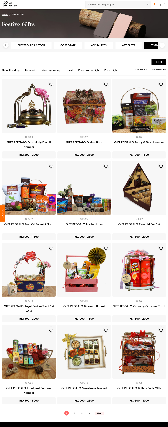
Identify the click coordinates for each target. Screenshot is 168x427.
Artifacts (128, 45)
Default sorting (11, 70)
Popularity (31, 70)
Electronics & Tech (31, 45)
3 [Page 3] (82, 413)
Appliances (99, 45)
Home (5, 14)
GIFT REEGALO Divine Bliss (84, 142)
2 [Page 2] (74, 413)
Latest (69, 70)
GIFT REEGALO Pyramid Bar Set (139, 224)
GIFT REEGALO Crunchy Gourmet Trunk (139, 306)
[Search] (148, 4)
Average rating (51, 70)
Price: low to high (88, 70)
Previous (6, 45)
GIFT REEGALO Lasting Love (84, 224)
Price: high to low (114, 70)
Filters (159, 62)
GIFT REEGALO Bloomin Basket (84, 306)
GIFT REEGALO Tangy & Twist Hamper (139, 142)
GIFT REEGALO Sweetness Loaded (84, 388)
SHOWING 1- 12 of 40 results (150, 69)
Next (162, 45)
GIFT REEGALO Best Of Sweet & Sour (29, 224)
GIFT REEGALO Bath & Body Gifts (139, 388)
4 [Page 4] (89, 413)
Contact (2, 213)
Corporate (68, 45)
